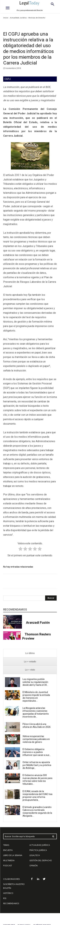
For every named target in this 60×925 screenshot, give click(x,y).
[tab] (30, 653)
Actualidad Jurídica (18, 18)
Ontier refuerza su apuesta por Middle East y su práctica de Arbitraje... (37, 765)
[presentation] (30, 653)
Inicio (5, 18)
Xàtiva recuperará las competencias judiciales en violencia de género (36, 739)
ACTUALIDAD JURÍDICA (39, 845)
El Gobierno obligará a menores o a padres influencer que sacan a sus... (37, 752)
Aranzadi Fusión (38, 622)
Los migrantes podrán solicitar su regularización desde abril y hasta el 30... (35, 682)
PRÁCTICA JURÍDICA (38, 850)
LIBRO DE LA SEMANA (12, 855)
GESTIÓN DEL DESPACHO (40, 860)
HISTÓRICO (8, 893)
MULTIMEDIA (9, 860)
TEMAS (6, 845)
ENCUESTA (8, 850)
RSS (4, 898)
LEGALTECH (34, 855)
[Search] (51, 598)
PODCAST (7, 865)
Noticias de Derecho (36, 18)
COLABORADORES (11, 879)
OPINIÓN (33, 865)
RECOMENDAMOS (11, 903)
